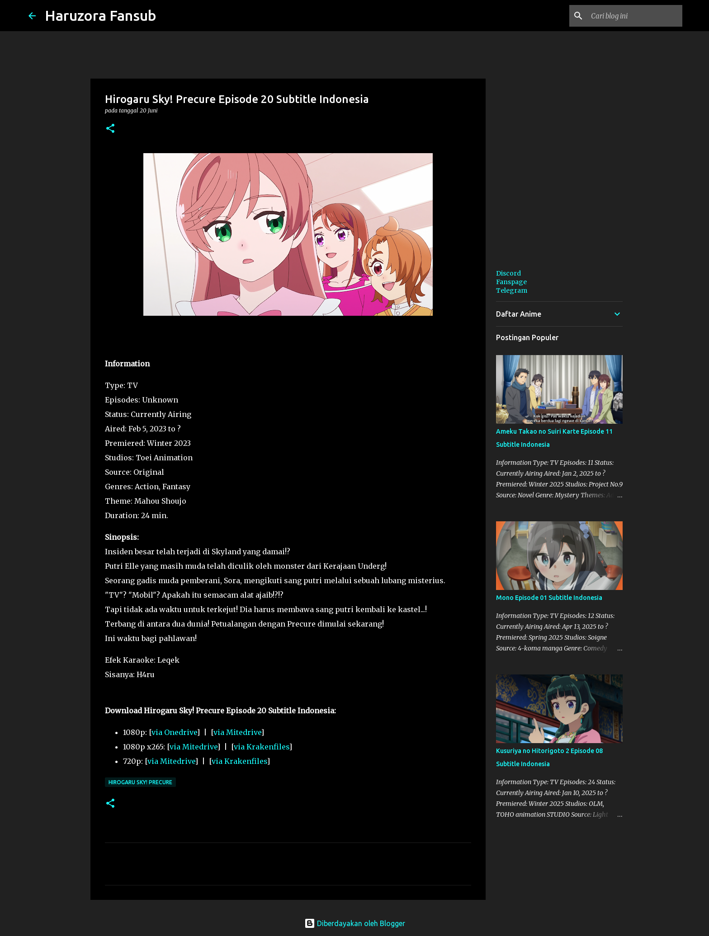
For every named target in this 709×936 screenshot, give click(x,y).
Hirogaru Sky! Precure (140, 782)
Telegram (511, 290)
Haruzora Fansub (100, 15)
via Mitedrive (237, 732)
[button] (110, 129)
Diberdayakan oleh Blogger (354, 923)
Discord (508, 273)
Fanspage (511, 282)
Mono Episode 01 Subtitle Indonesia (549, 597)
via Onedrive (174, 732)
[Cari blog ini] (634, 16)
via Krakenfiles (261, 746)
